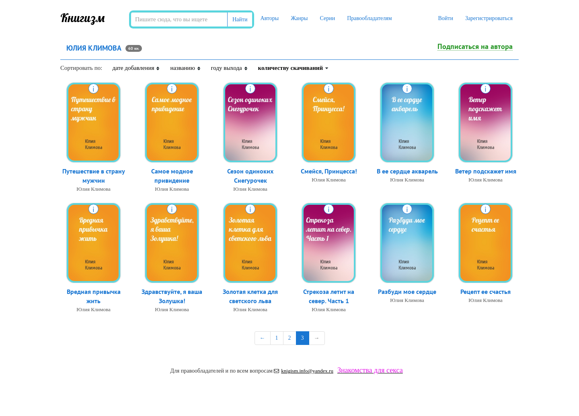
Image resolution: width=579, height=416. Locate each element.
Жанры (299, 18)
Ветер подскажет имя (485, 171)
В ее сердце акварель (407, 171)
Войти (445, 18)
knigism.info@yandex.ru (303, 371)
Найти (239, 19)
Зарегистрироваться (489, 18)
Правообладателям (369, 18)
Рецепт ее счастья (485, 292)
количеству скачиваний (293, 68)
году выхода (229, 68)
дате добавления (136, 68)
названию (185, 68)
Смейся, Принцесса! (329, 171)
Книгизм (82, 17)
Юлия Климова (93, 189)
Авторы (269, 18)
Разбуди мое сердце (407, 292)
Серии (327, 18)
